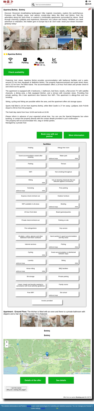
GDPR (43, 408)
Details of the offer (33, 380)
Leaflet (76, 373)
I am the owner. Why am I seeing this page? (16, 389)
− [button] (7, 346)
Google (29, 406)
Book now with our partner (49, 135)
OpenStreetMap (85, 373)
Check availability (16, 72)
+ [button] (7, 342)
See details (61, 380)
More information (76, 135)
